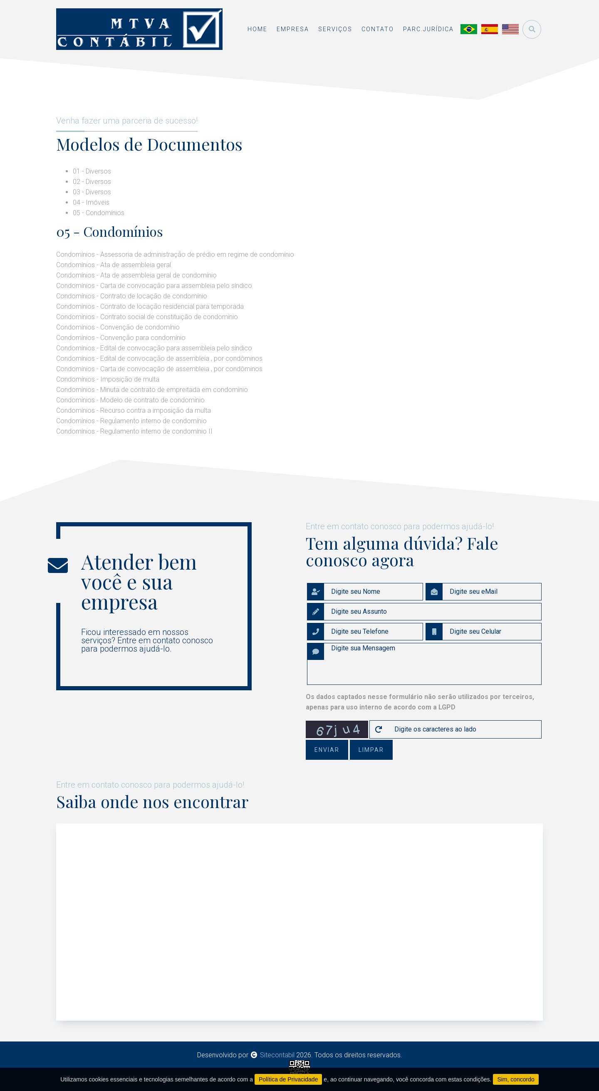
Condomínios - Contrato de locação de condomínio (131, 296)
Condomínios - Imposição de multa (107, 379)
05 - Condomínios (98, 213)
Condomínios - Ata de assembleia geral (113, 265)
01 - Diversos (92, 171)
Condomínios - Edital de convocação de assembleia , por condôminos (159, 358)
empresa (293, 29)
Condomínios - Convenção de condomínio (118, 327)
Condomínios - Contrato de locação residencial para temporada (150, 306)
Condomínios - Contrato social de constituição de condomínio (147, 317)
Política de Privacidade (288, 1079)
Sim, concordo (515, 1079)
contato (377, 29)
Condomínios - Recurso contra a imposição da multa (133, 410)
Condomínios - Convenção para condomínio (121, 338)
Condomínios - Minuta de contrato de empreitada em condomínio (152, 390)
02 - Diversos (92, 182)
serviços (335, 29)
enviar (326, 749)
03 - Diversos (92, 192)
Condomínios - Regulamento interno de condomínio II (134, 431)
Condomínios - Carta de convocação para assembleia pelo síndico (154, 286)
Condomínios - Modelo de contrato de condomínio (130, 400)
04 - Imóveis (91, 202)
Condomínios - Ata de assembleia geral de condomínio (136, 275)
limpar (371, 749)
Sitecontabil (277, 1055)
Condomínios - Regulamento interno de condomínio (131, 421)
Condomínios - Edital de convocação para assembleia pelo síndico (154, 348)
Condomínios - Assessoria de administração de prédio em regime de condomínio (175, 254)
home (257, 29)
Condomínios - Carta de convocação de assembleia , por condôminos (159, 369)
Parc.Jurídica (428, 29)
